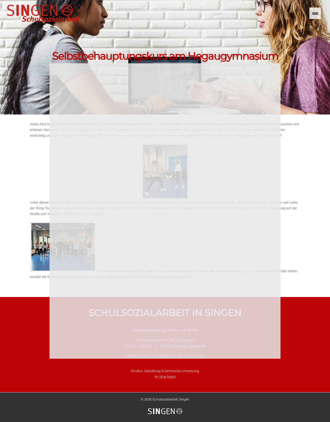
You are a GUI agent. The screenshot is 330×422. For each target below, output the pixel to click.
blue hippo (168, 376)
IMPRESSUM (137, 356)
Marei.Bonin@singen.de (183, 345)
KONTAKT (195, 356)
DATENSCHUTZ (167, 356)
